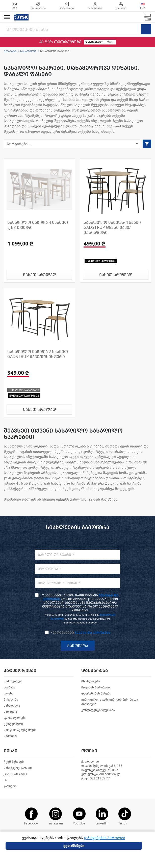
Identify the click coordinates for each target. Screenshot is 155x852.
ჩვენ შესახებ (14, 762)
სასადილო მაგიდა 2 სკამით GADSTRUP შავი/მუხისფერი (37, 354)
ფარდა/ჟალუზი (15, 718)
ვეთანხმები (73, 846)
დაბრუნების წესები (96, 693)
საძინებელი (13, 681)
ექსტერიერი (13, 724)
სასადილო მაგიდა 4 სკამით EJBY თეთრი (37, 225)
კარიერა (10, 786)
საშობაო (10, 736)
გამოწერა (77, 645)
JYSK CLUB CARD (15, 774)
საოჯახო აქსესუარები (20, 730)
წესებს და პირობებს (92, 633)
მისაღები (11, 699)
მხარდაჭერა (90, 681)
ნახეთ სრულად (39, 274)
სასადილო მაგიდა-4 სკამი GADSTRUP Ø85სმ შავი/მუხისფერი (112, 227)
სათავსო (10, 711)
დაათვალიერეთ (99, 42)
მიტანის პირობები (95, 687)
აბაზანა (9, 687)
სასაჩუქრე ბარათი (18, 768)
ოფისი (9, 693)
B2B (7, 780)
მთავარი (10, 51)
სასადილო (28, 51)
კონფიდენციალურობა (98, 710)
